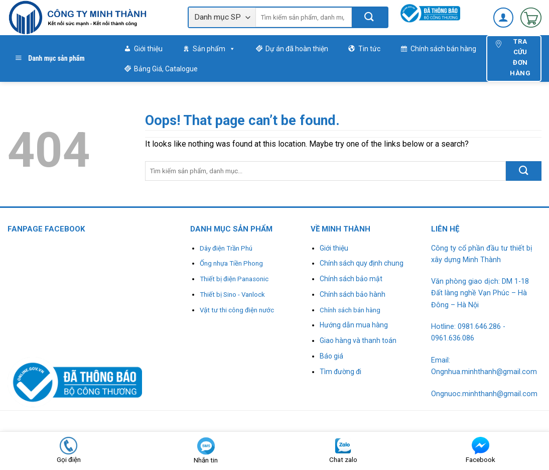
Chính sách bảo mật (351, 279)
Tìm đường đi (340, 372)
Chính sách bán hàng (443, 49)
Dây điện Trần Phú (226, 248)
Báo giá (331, 356)
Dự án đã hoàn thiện (296, 49)
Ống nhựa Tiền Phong (231, 263)
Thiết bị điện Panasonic (234, 279)
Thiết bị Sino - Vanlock (232, 294)
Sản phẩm (214, 49)
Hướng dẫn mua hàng (354, 325)
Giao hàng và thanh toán (358, 340)
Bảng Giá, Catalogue (166, 69)
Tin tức (369, 49)
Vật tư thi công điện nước (237, 310)
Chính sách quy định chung (361, 263)
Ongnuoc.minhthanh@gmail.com (484, 394)
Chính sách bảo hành (352, 294)
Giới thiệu (148, 49)
